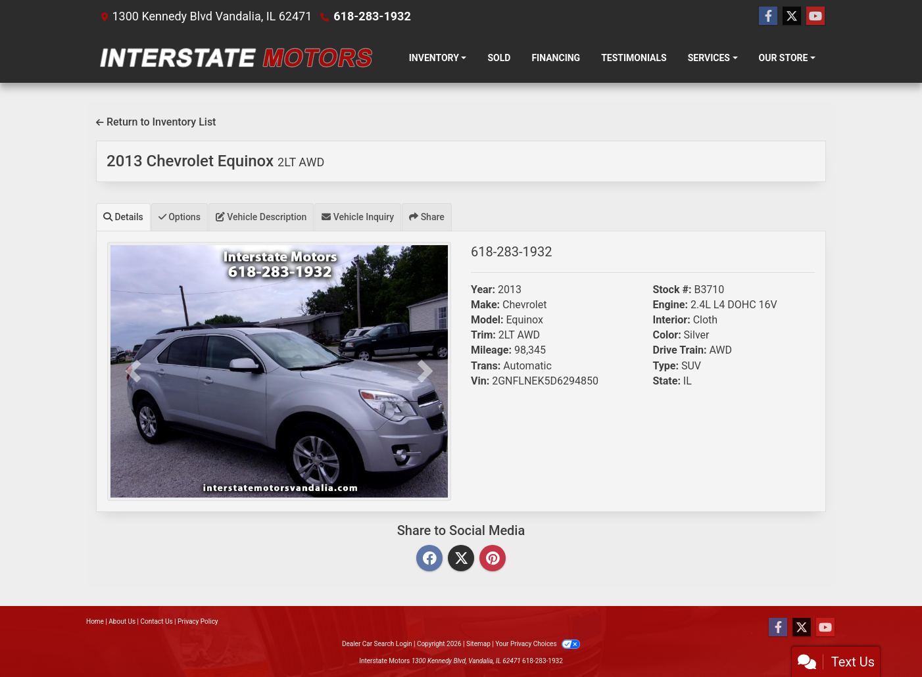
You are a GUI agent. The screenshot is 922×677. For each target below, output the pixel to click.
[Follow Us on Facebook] (768, 16)
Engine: (670, 304)
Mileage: (491, 350)
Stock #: (672, 289)
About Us (122, 621)
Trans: (485, 366)
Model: (487, 320)
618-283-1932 (371, 16)
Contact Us (157, 621)
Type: (666, 366)
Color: (667, 335)
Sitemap (478, 643)
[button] (132, 372)
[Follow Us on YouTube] (815, 16)
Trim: (483, 335)
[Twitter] (461, 559)
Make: (485, 304)
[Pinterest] (492, 559)
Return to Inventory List (156, 122)
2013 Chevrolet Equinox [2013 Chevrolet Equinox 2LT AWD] (215, 161)
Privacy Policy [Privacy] (198, 621)
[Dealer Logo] (236, 58)
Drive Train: (680, 350)
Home (95, 621)
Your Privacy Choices (537, 643)
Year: (483, 289)
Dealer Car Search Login (377, 643)
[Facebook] (429, 559)
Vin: (480, 381)
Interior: (672, 320)
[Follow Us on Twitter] (792, 16)
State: (667, 381)
